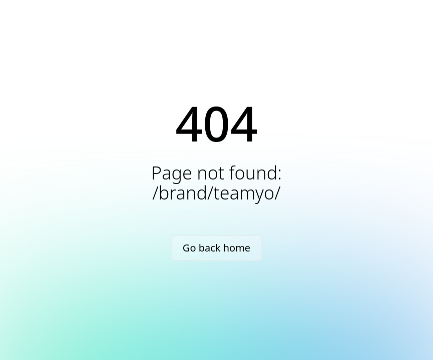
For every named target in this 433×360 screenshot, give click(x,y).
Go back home (216, 247)
